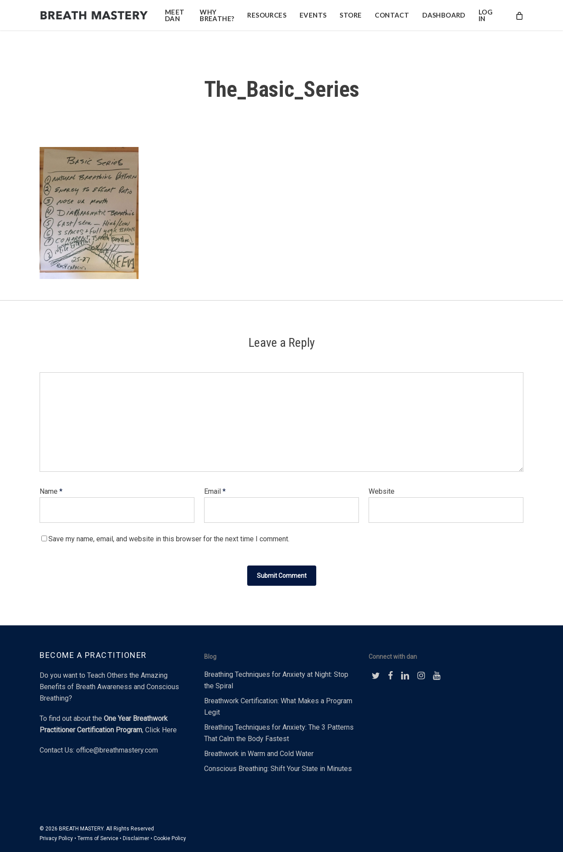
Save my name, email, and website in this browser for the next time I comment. (168, 539)
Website (382, 491)
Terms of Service (97, 838)
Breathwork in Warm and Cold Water (259, 753)
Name (51, 491)
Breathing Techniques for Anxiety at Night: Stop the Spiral (276, 680)
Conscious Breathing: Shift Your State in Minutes (278, 768)
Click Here (161, 730)
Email (215, 491)
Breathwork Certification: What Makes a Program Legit (278, 706)
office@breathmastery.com (117, 750)
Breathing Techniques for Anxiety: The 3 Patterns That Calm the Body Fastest (279, 733)
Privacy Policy (56, 838)
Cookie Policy (170, 838)
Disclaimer (136, 838)
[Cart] (518, 19)
